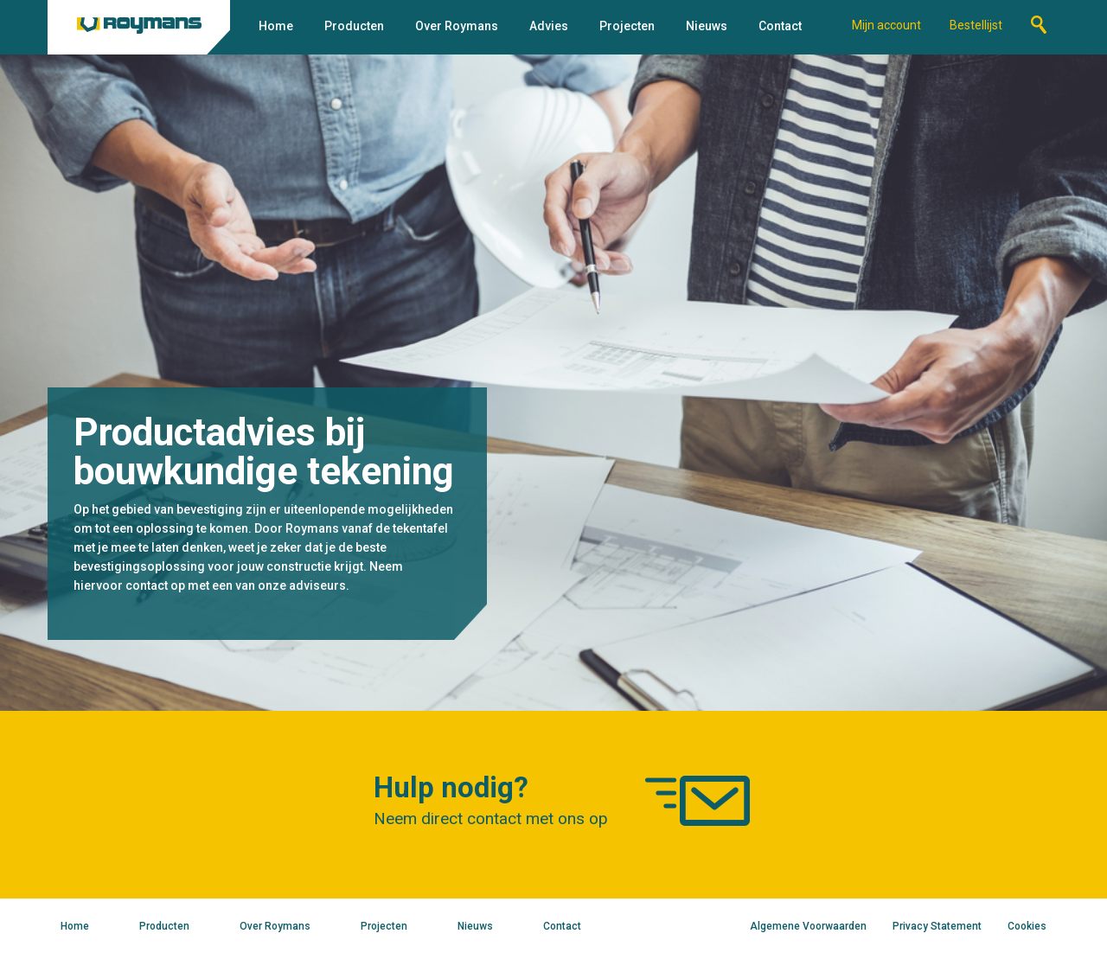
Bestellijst (976, 25)
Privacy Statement (937, 926)
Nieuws (706, 26)
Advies (548, 26)
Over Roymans (456, 26)
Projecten (627, 26)
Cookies (1027, 926)
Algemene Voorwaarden (808, 926)
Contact (780, 26)
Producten (354, 26)
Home (276, 26)
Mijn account (886, 25)
